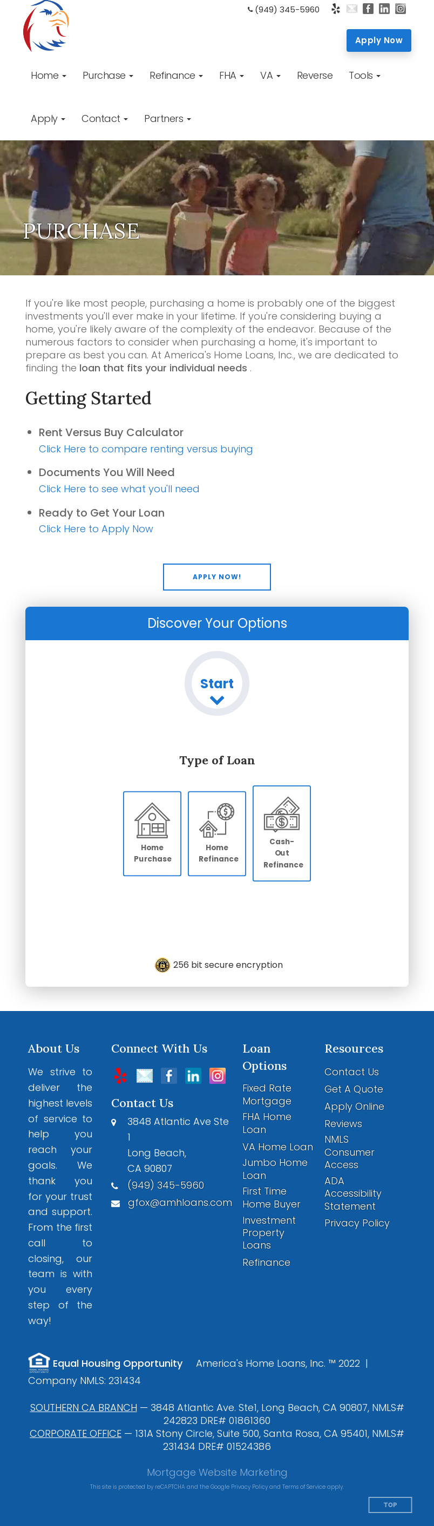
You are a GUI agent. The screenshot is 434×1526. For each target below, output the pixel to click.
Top (390, 1505)
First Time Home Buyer (271, 1197)
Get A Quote (353, 1089)
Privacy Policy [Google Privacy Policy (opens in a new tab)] (249, 1487)
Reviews (343, 1123)
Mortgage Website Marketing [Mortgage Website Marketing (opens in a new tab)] (217, 1472)
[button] (48, 75)
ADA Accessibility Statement (353, 1193)
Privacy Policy (357, 1223)
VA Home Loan (277, 1147)
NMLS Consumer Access (349, 1152)
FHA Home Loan (266, 1123)
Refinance (266, 1262)
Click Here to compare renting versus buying (146, 449)
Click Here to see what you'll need (119, 489)
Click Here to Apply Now (96, 528)
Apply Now (379, 40)
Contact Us (351, 1072)
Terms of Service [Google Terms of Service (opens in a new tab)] (304, 1487)
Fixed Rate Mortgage (266, 1094)
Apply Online (354, 1106)
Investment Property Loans (269, 1233)
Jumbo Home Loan (275, 1169)
